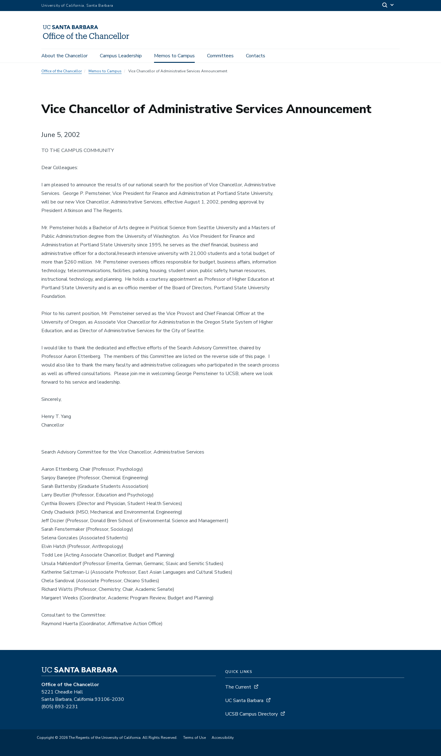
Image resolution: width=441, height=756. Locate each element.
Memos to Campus (174, 55)
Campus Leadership (121, 55)
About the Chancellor (64, 55)
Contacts (255, 55)
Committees (220, 55)
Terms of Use (194, 737)
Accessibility (223, 737)
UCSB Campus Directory (251, 714)
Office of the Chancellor (61, 71)
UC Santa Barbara (244, 700)
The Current (238, 687)
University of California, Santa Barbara (77, 5)
